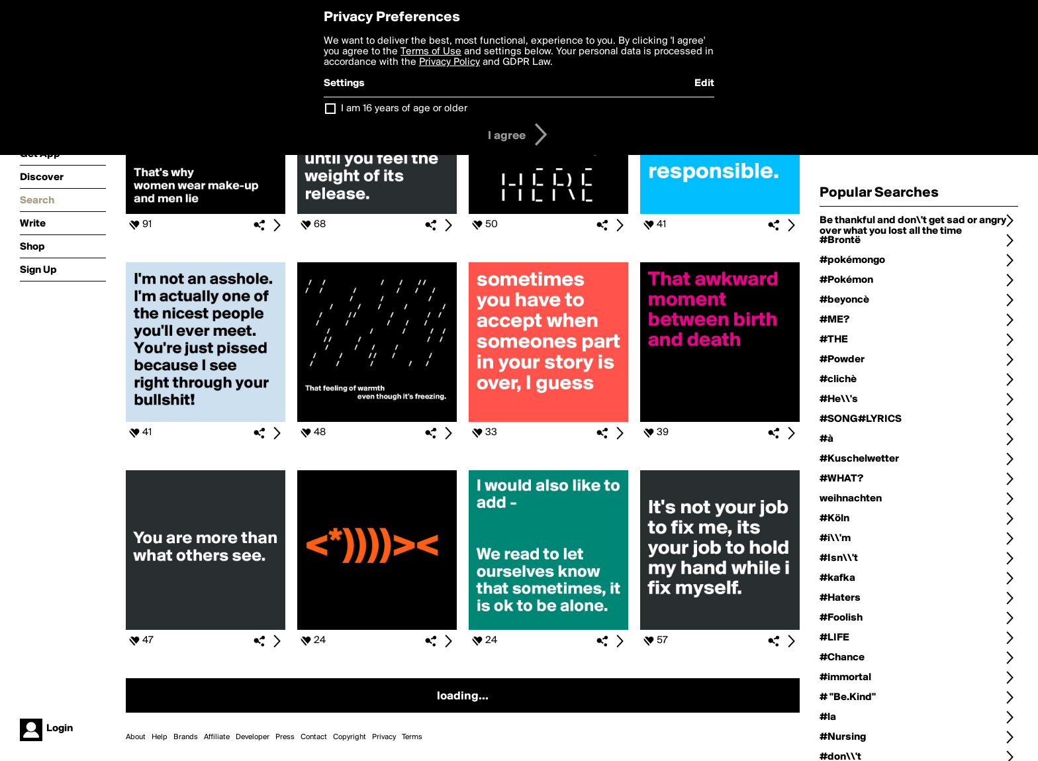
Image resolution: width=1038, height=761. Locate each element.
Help (159, 737)
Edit (704, 83)
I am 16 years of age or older (404, 108)
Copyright (349, 737)
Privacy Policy (449, 62)
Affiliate (217, 737)
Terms (412, 737)
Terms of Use (431, 51)
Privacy (384, 737)
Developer (252, 737)
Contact (314, 737)
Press (285, 737)
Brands (185, 737)
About (136, 737)
